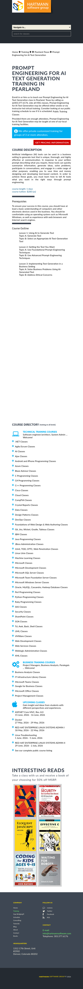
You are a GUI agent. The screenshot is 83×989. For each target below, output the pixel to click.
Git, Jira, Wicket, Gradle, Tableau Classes (34, 529)
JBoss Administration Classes (29, 544)
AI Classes (20, 451)
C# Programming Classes (27, 480)
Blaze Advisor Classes (25, 471)
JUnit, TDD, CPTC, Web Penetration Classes (36, 549)
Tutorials (16, 924)
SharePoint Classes (24, 616)
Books (15, 936)
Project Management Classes (29, 695)
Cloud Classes (22, 495)
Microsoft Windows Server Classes (32, 582)
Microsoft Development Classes (30, 567)
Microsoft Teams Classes (27, 682)
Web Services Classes (25, 645)
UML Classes (21, 631)
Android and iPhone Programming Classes (35, 461)
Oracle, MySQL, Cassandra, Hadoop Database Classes (41, 587)
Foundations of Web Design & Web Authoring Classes (41, 524)
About (15, 930)
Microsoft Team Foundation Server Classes (36, 577)
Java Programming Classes (28, 539)
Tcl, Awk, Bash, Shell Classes (28, 626)
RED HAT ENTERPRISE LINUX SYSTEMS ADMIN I (40, 727)
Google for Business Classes (28, 686)
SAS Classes (21, 606)
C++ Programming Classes (28, 485)
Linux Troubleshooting (26, 735)
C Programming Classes (26, 475)
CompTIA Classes (23, 500)
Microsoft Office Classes (27, 690)
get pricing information (52, 142)
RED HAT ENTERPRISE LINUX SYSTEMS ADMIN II (40, 742)
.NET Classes (21, 441)
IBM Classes (21, 534)
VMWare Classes (23, 636)
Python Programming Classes (29, 597)
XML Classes (21, 655)
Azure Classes (22, 466)
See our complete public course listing (33, 750)
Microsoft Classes (23, 563)
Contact (16, 933)
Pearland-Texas (41, 52)
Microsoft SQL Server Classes (29, 572)
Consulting (17, 920)
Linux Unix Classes (24, 553)
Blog (14, 927)
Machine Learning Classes (27, 558)
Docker (18, 719)
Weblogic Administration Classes (31, 650)
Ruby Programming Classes (28, 601)
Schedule (16, 917)
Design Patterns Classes (26, 514)
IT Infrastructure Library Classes (30, 677)
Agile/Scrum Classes (25, 446)
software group (52, 976)
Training (25, 52)
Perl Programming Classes (27, 592)
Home (15, 52)
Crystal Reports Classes (26, 505)
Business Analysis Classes (27, 672)
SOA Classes (21, 621)
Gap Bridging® (18, 914)
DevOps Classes (23, 519)
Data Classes (21, 509)
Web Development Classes (28, 641)
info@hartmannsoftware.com (57, 933)
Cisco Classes (21, 490)
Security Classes (23, 611)
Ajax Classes (21, 456)
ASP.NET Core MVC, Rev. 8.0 (29, 712)
